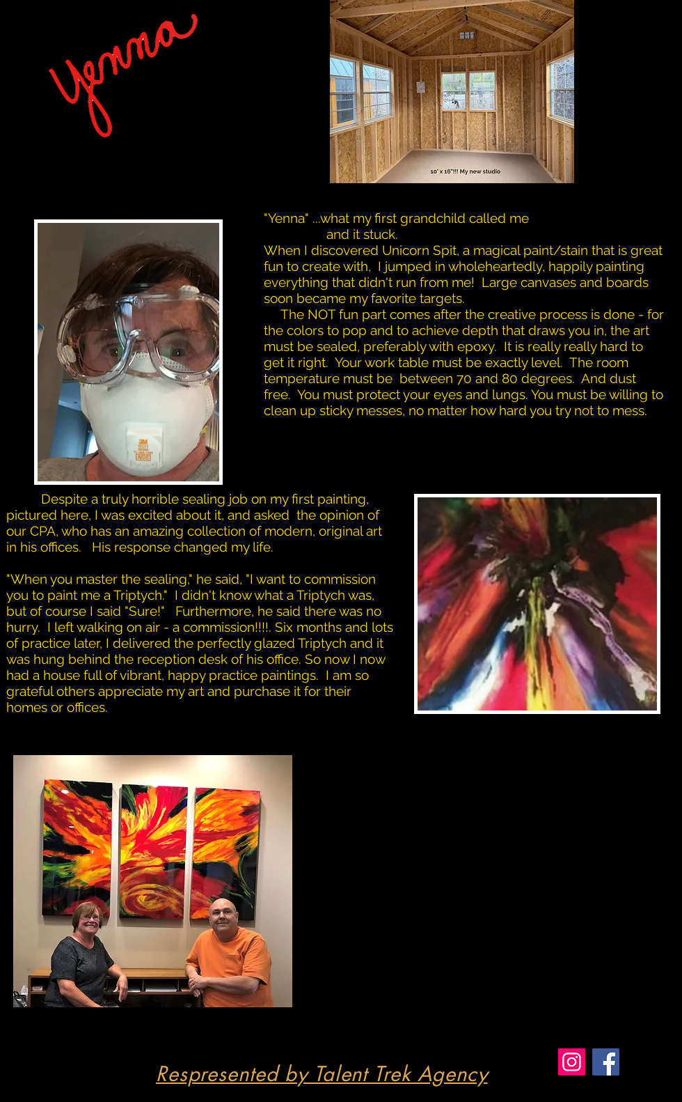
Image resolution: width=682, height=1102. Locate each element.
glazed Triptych (300, 643)
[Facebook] (605, 1062)
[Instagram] (571, 1062)
